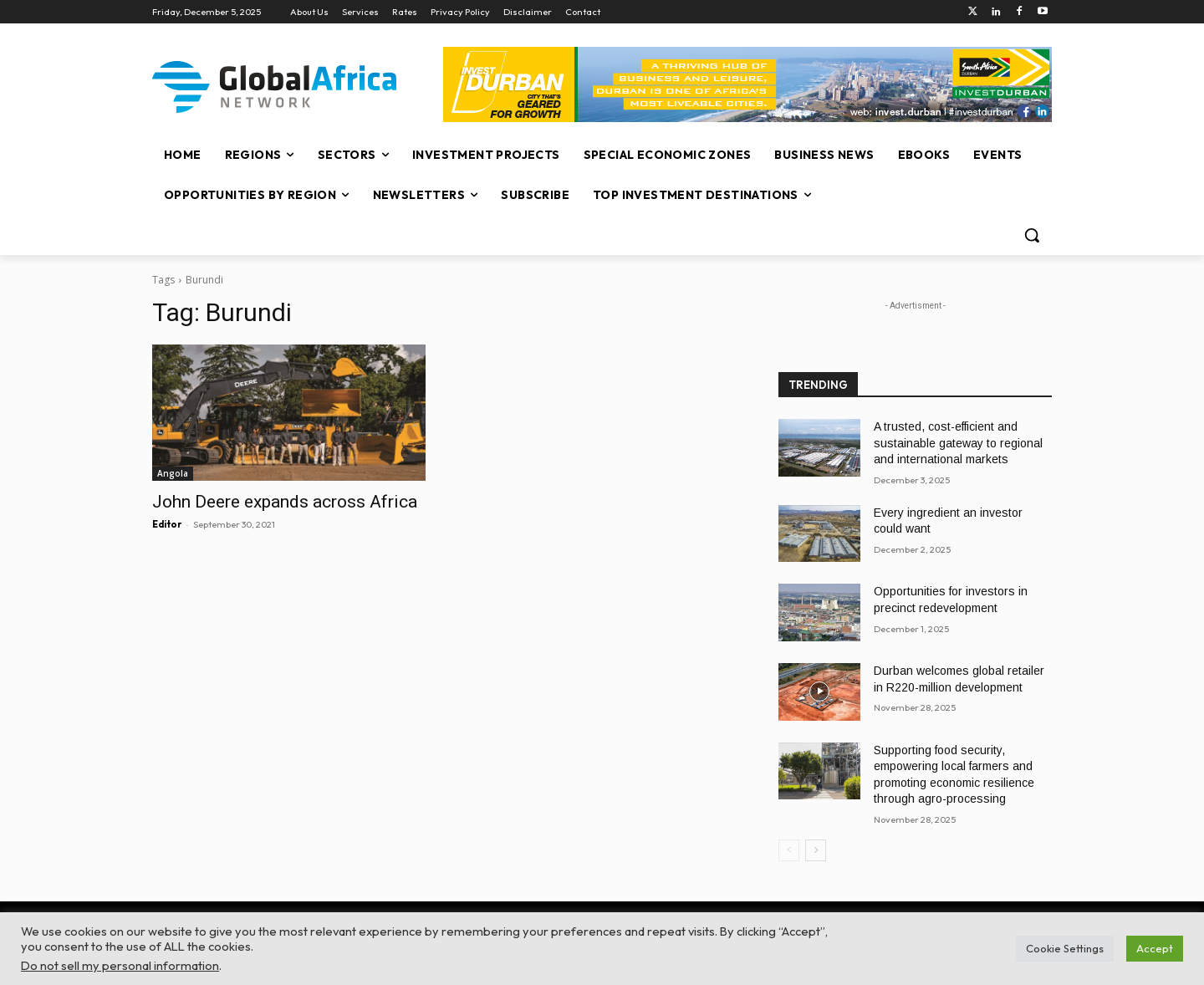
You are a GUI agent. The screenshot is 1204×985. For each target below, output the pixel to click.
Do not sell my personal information (120, 965)
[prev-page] (788, 850)
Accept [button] (1154, 948)
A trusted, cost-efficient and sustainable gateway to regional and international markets (958, 443)
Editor (166, 524)
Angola (172, 473)
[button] (1032, 235)
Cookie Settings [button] (1065, 948)
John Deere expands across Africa (284, 502)
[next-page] (815, 850)
